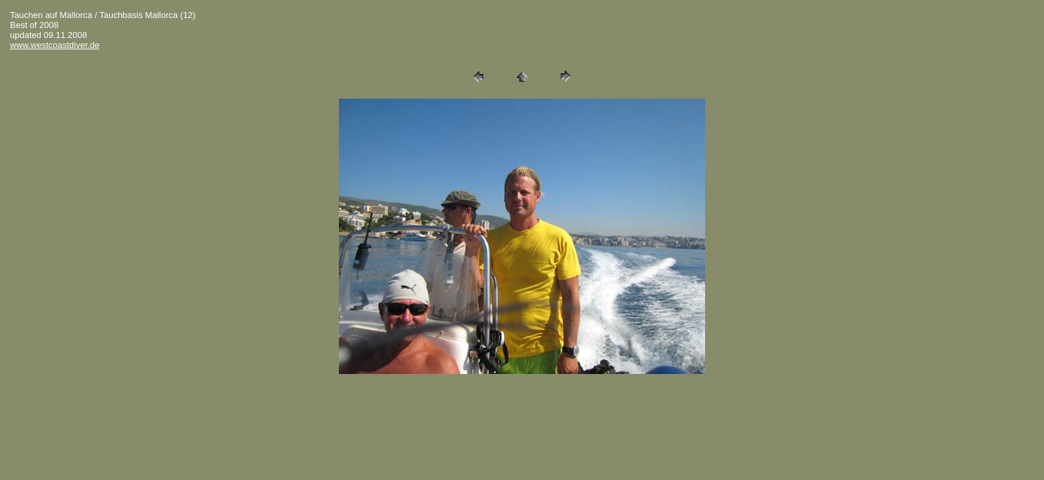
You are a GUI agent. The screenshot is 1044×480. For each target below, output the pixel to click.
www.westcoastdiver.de (54, 45)
